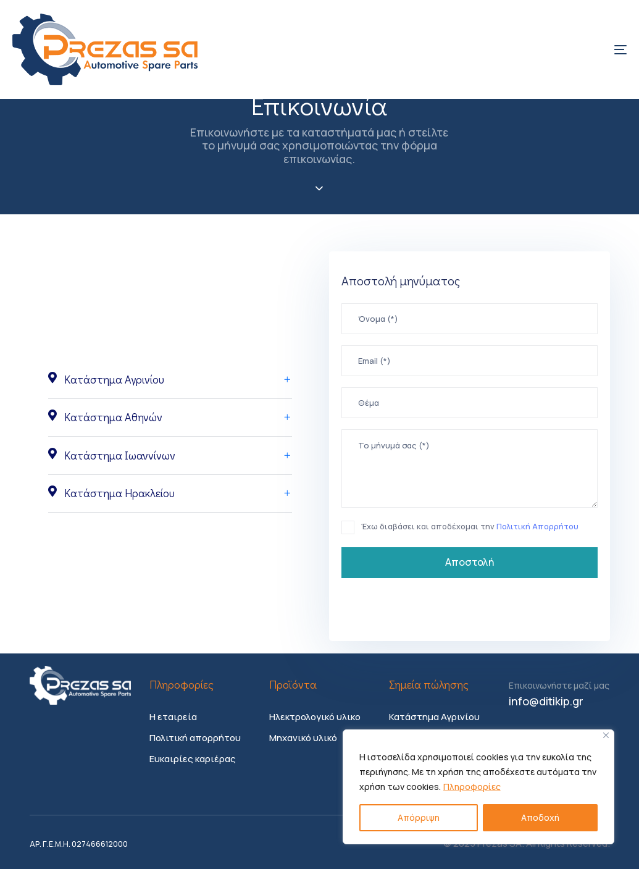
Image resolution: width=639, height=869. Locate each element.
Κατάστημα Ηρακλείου (170, 492)
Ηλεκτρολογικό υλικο (315, 716)
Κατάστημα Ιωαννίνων (170, 455)
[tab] (170, 379)
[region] (478, 786)
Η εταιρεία (173, 716)
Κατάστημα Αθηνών (170, 416)
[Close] (606, 735)
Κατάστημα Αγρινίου (170, 379)
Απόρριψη (419, 817)
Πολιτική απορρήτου (195, 737)
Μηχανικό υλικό (303, 737)
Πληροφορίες (472, 786)
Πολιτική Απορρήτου (536, 526)
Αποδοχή (540, 817)
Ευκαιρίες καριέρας (192, 758)
